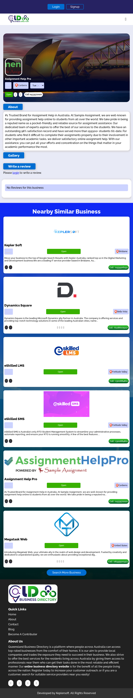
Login (56, 6)
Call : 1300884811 (119, 381)
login (16, 172)
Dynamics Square (18, 305)
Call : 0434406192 (118, 267)
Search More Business (66, 572)
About (12, 619)
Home (12, 614)
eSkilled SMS (14, 419)
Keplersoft (62, 693)
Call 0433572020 (33, 94)
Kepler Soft (13, 245)
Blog (11, 629)
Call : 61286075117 (118, 327)
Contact (13, 624)
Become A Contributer (22, 634)
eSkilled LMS (14, 365)
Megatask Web (15, 539)
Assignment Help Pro (20, 479)
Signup (74, 6)
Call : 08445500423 (118, 561)
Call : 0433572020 (118, 501)
